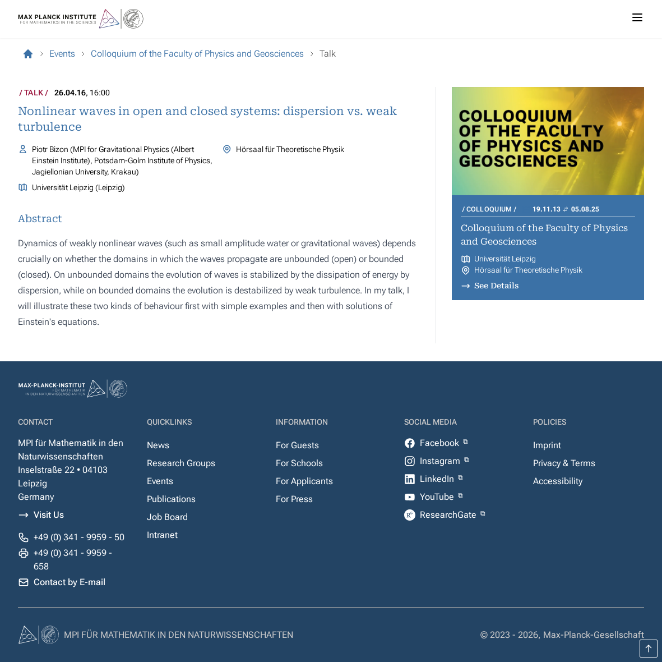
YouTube (438, 496)
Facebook (440, 443)
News (158, 445)
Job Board (167, 517)
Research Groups (181, 463)
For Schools (299, 463)
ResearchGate (449, 514)
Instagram (441, 461)
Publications (171, 499)
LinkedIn (438, 478)
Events (160, 481)
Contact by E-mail (69, 582)
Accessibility (557, 481)
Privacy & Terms (564, 463)
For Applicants (304, 481)
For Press (294, 499)
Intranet (162, 535)
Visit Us (49, 514)
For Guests (297, 445)
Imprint (547, 445)
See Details (496, 285)
